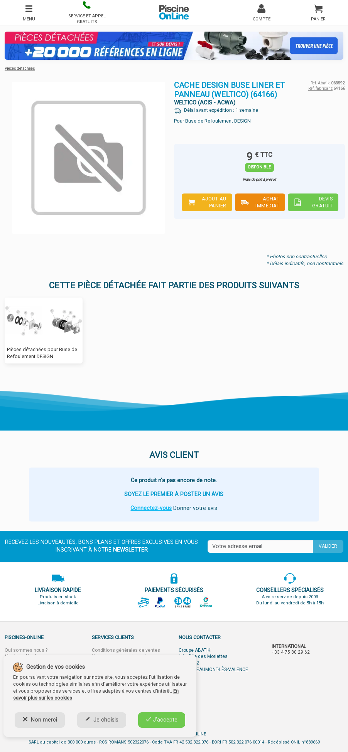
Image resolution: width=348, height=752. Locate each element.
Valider (328, 546)
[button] (87, 12)
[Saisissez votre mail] (260, 546)
